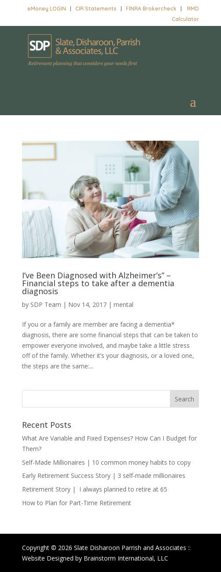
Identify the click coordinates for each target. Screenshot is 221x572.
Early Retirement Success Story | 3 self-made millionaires (103, 475)
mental (123, 304)
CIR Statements (96, 8)
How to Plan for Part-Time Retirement (76, 503)
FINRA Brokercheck (151, 8)
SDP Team (45, 304)
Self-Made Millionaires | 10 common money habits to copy (106, 462)
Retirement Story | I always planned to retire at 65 (94, 489)
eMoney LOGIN (46, 8)
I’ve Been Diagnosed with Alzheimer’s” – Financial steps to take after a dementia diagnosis (98, 283)
